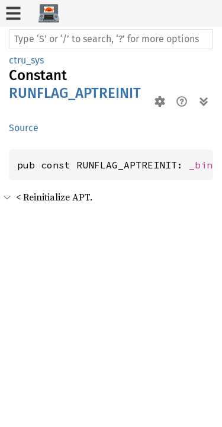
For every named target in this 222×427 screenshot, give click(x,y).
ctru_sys (26, 60)
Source (23, 127)
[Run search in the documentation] (111, 39)
